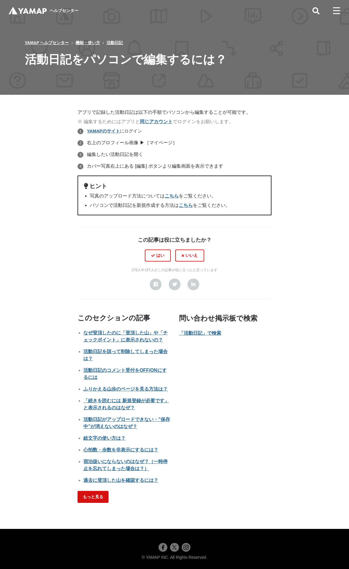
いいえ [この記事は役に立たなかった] (191, 255)
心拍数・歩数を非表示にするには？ (120, 449)
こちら (172, 195)
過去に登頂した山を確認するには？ (120, 480)
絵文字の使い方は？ (104, 438)
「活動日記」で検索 (200, 333)
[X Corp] (174, 284)
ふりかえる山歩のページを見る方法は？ (125, 388)
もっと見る (93, 496)
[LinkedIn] (193, 284)
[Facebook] (155, 284)
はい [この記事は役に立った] (160, 255)
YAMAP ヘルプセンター (47, 42)
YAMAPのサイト (103, 130)
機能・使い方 (87, 42)
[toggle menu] (336, 10)
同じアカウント (156, 121)
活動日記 (114, 42)
